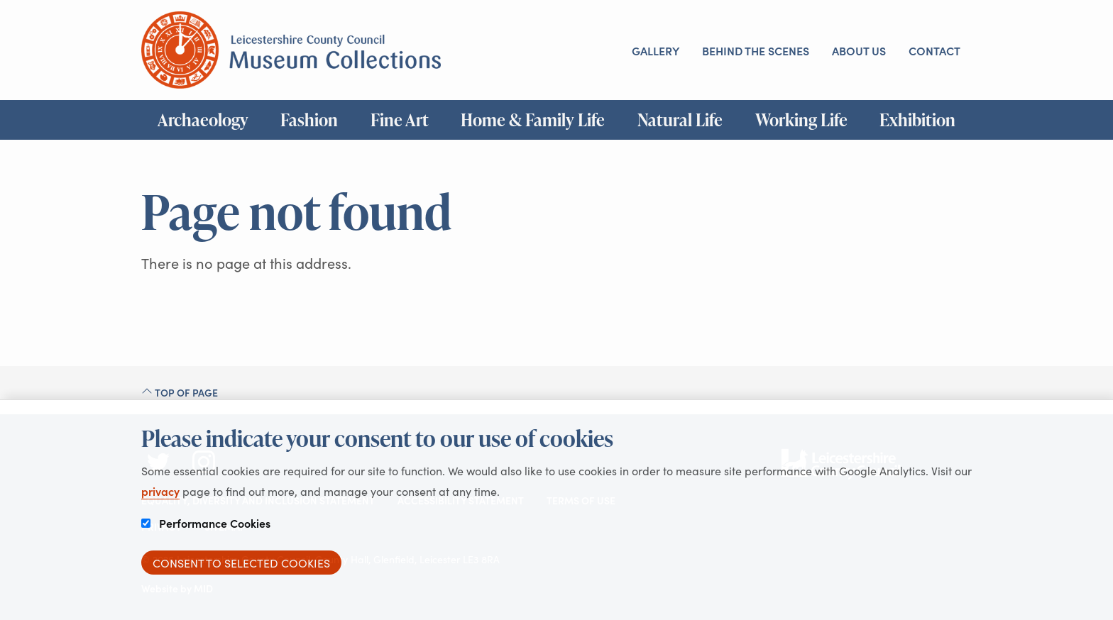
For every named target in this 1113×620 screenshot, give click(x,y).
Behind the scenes (755, 50)
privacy (160, 491)
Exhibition (917, 119)
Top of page (179, 392)
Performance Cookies (205, 523)
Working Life (801, 119)
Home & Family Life (533, 119)
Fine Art (400, 119)
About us (859, 50)
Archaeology (203, 119)
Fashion (309, 119)
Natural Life (680, 119)
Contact (934, 50)
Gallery (655, 50)
